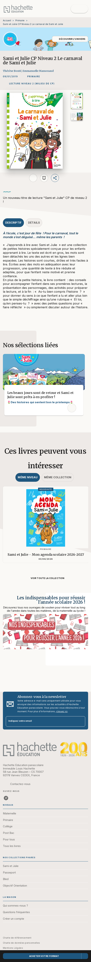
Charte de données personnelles (21, 942)
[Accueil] (18, 8)
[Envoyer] (80, 721)
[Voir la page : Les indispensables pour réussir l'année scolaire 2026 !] (45, 625)
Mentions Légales (13, 948)
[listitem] (6, 798)
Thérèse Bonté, (12, 71)
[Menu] (79, 8)
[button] (70, 39)
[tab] (13, 222)
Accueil (7, 20)
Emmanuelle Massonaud (38, 71)
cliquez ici (61, 711)
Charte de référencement (17, 937)
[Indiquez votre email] (41, 721)
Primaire (19, 20)
